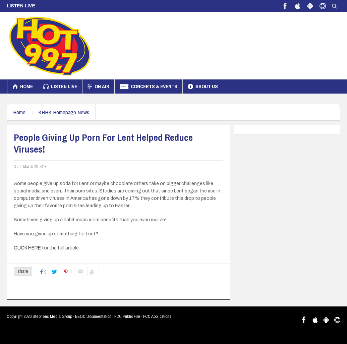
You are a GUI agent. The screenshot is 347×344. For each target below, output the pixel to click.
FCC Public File (127, 316)
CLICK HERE (27, 247)
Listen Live (60, 86)
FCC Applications (157, 316)
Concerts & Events (148, 86)
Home (22, 86)
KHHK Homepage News (65, 112)
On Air (98, 86)
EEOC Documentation (93, 316)
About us (203, 86)
